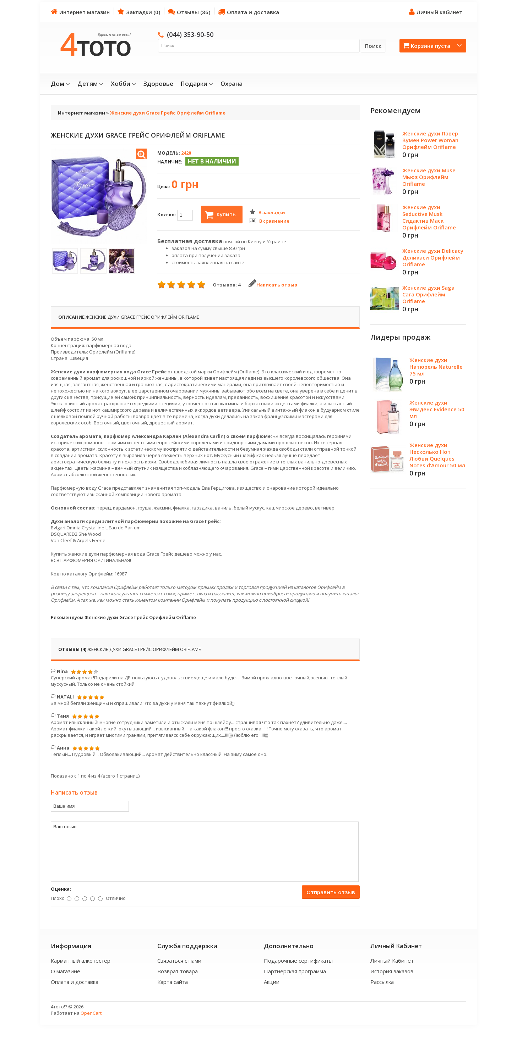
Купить (220, 214)
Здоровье (158, 83)
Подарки (196, 83)
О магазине (65, 971)
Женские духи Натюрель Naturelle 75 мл (436, 366)
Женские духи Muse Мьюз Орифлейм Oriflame (429, 177)
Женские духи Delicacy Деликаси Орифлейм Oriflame (432, 257)
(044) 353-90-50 (190, 34)
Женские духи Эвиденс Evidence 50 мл (436, 409)
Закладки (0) (139, 12)
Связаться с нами (179, 960)
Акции (271, 981)
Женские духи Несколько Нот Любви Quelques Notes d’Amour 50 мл (437, 455)
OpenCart (91, 1013)
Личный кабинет (435, 12)
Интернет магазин (80, 12)
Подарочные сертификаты (298, 960)
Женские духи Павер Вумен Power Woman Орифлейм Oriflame (430, 140)
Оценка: (61, 889)
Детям (90, 83)
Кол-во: (175, 215)
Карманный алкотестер (80, 960)
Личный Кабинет (392, 960)
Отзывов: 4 (226, 285)
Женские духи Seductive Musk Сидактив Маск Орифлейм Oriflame (429, 217)
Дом (60, 83)
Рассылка (382, 981)
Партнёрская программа (295, 971)
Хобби (123, 83)
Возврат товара (177, 971)
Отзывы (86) (189, 12)
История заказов (391, 971)
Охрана (232, 83)
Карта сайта (172, 981)
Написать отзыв (273, 285)
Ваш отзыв (205, 852)
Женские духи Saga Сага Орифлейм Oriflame (428, 294)
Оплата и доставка (248, 12)
